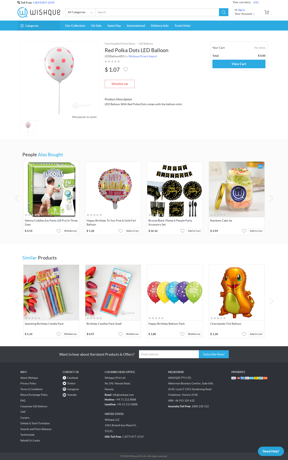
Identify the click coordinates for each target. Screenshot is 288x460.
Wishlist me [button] (70, 231)
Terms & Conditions (31, 389)
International (136, 25)
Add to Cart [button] (132, 231)
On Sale (96, 25)
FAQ (22, 400)
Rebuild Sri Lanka (30, 440)
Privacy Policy (28, 383)
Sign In (241, 10)
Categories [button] (29, 26)
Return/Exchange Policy (34, 394)
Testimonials (27, 434)
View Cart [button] (239, 64)
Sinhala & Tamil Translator (35, 423)
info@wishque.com (123, 394)
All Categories (81, 12)
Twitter (71, 383)
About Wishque (29, 377)
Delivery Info (160, 25)
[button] (223, 12)
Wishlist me (119, 84)
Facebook (72, 377)
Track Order (183, 25)
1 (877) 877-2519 (43, 2)
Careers (25, 417)
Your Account (245, 13)
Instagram (73, 389)
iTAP (23, 412)
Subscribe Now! (214, 354)
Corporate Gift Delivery (33, 406)
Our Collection (75, 25)
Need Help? (271, 451)
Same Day (114, 25)
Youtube (72, 394)
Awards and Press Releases (36, 429)
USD (256, 2)
